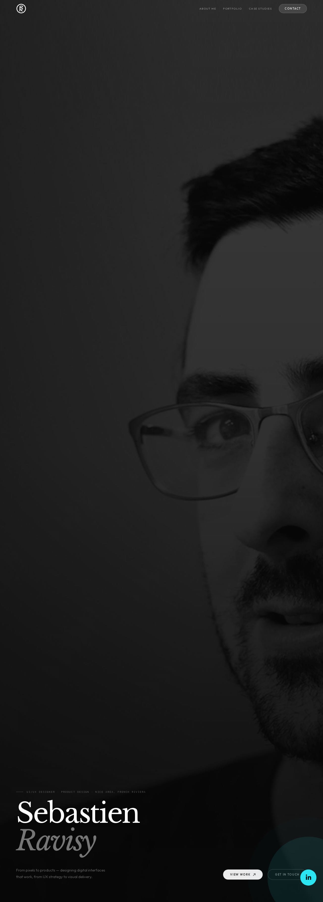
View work (243, 876)
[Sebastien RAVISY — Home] (21, 9)
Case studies (260, 8)
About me (207, 8)
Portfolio (232, 8)
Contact (293, 8)
